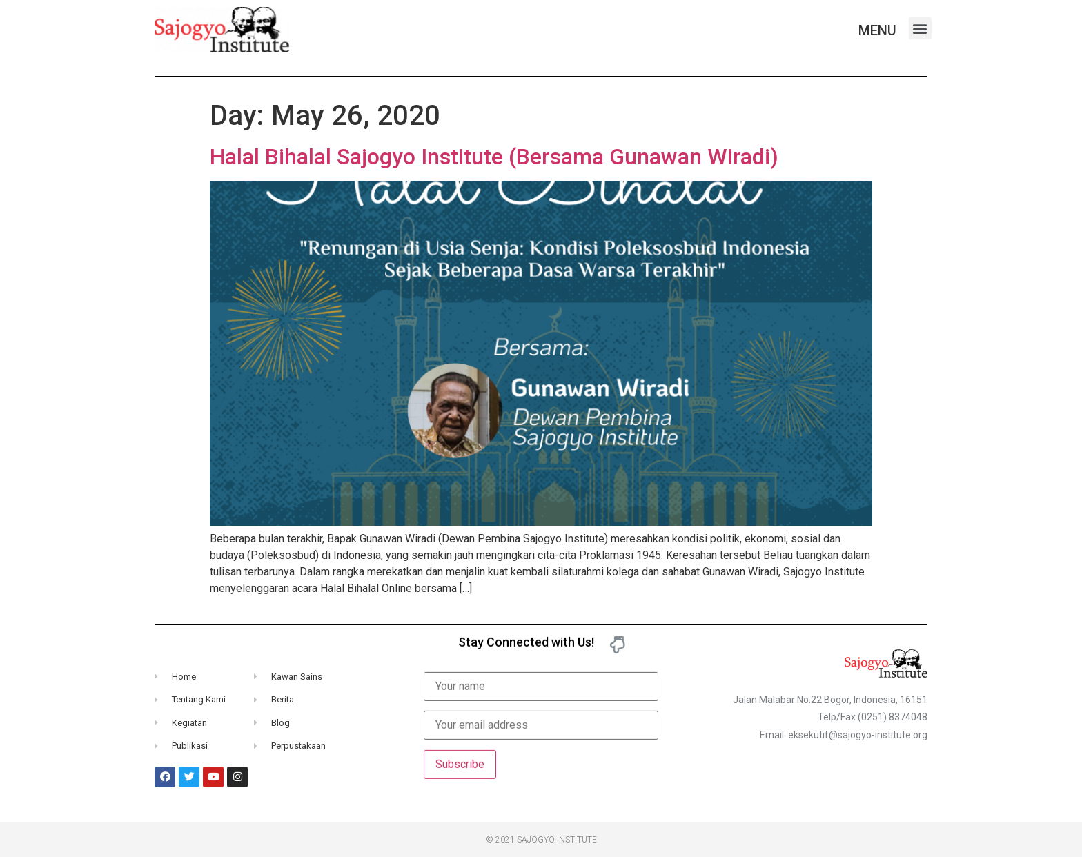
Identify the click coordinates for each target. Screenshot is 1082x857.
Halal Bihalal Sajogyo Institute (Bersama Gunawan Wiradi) (494, 157)
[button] (920, 28)
